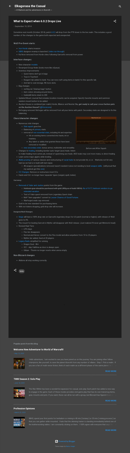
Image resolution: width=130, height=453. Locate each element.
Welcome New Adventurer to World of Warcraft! (38, 349)
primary (38, 129)
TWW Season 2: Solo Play (27, 379)
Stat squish (28, 126)
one (42, 169)
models (34, 65)
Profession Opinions (24, 408)
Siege (21, 217)
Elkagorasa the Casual (30, 6)
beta (21, 271)
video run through (56, 51)
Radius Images (70, 446)
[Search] (119, 7)
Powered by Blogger (65, 441)
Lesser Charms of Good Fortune (64, 197)
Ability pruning (24, 160)
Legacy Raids (24, 241)
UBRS (21, 51)
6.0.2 (53, 32)
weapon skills (96, 166)
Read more (110, 371)
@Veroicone (45, 107)
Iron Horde (23, 48)
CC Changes (24, 172)
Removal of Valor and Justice (31, 185)
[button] (114, 22)
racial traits (68, 160)
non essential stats (41, 132)
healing (32, 151)
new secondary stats (32, 148)
